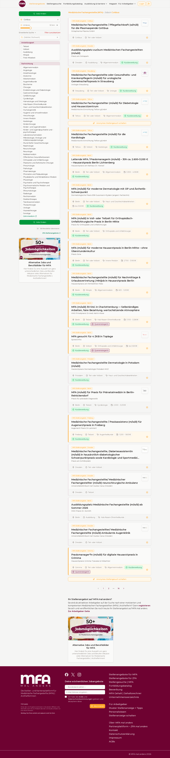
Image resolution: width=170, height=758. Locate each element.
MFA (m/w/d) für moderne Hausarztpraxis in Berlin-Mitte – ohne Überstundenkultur (109, 249)
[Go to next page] (123, 588)
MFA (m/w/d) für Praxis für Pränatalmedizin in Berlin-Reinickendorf (102, 394)
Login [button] (141, 4)
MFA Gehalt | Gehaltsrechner (125, 693)
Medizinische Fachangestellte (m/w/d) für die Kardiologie (98, 136)
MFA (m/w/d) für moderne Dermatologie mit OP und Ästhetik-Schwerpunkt (108, 190)
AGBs (81, 697)
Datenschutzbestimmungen (80, 699)
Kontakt (113, 730)
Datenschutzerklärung (122, 734)
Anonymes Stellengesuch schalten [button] (109, 123)
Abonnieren (97, 706)
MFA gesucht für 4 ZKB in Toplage (92, 336)
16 (118, 588)
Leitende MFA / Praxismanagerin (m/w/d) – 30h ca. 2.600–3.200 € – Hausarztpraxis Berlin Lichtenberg (109, 161)
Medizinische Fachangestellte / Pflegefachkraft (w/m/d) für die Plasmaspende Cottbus (104, 26)
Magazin (113, 4)
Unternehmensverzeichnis (124, 697)
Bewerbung (115, 689)
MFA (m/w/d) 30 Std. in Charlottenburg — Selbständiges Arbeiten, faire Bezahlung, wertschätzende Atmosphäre (105, 308)
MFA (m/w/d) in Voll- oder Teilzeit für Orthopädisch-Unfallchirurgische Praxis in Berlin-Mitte (102, 220)
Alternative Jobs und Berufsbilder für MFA (39, 264)
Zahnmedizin (30, 216)
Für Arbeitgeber (127, 4)
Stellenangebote (37, 4)
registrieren (144, 605)
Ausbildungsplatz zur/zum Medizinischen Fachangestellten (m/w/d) (107, 51)
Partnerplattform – (128, 726)
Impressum (115, 738)
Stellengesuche (54, 4)
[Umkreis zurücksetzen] (57, 25)
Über (121, 722)
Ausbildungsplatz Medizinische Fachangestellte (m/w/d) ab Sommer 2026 (107, 506)
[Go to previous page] (98, 588)
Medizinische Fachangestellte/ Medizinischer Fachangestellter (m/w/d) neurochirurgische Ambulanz (104, 481)
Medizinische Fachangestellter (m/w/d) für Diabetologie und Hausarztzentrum (104, 105)
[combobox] (85, 687)
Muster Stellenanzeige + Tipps (126, 708)
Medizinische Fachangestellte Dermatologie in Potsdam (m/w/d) (105, 364)
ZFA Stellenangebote (51, 233)
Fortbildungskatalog (73, 4)
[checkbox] (21, 46)
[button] (148, 4)
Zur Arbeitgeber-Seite (79, 611)
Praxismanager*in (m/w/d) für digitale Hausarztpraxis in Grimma (104, 556)
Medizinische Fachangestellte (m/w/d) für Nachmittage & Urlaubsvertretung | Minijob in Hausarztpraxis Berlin (105, 279)
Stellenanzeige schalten (122, 715)
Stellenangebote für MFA (123, 674)
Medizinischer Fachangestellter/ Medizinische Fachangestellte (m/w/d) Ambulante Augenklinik (100, 531)
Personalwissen (117, 712)
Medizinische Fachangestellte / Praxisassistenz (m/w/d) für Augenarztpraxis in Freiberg (106, 423)
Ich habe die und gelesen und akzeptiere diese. (85, 699)
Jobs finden (39, 14)
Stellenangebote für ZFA (123, 678)
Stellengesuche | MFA (121, 682)
